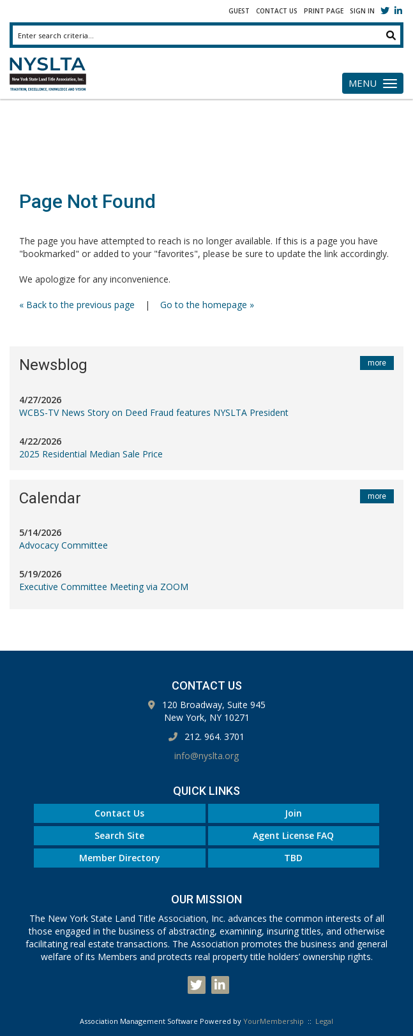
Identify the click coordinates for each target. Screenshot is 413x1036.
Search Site (119, 835)
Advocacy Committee (63, 545)
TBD (293, 858)
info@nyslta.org (206, 756)
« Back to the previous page (77, 305)
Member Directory (119, 858)
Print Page (323, 10)
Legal (324, 1021)
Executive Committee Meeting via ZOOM (103, 587)
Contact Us (276, 10)
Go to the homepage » (207, 305)
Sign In (362, 10)
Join (293, 813)
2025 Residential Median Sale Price (91, 454)
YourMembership (273, 1021)
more (377, 363)
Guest (239, 10)
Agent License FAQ (293, 835)
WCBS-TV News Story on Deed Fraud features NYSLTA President (154, 412)
